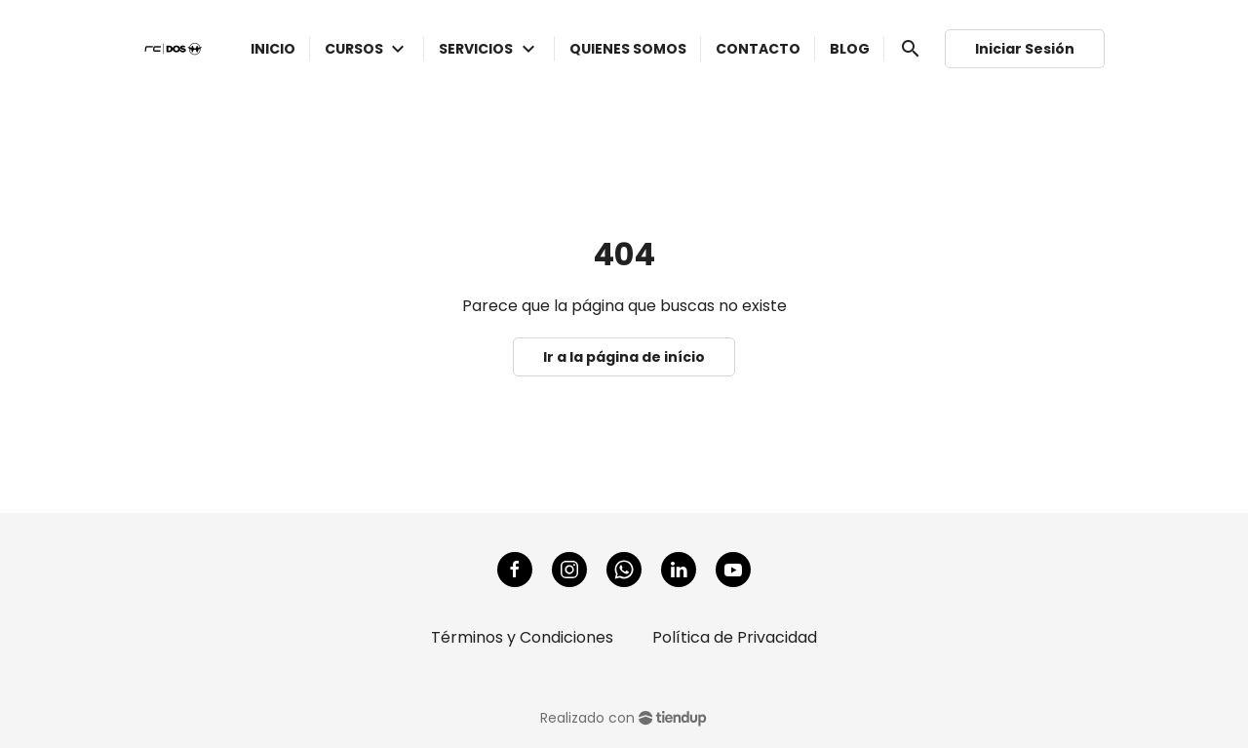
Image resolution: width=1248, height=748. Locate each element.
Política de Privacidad (734, 637)
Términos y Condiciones (522, 637)
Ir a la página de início (624, 357)
